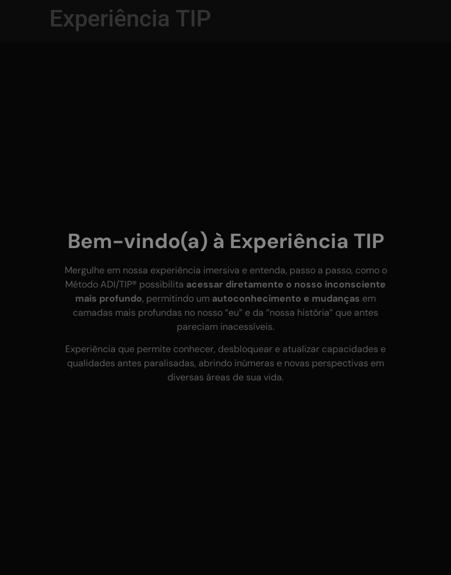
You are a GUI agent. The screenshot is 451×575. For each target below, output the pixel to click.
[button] (23, 551)
